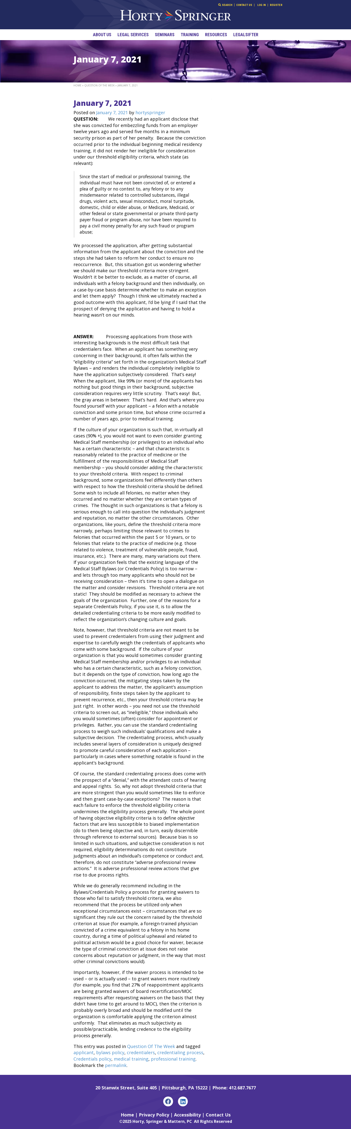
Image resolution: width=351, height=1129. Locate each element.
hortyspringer (150, 112)
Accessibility (187, 1115)
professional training (173, 1059)
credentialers (141, 1052)
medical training (131, 1059)
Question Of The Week (99, 85)
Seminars (165, 34)
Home (77, 85)
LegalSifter (245, 34)
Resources (216, 34)
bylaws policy (110, 1052)
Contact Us (244, 5)
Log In (261, 5)
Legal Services (133, 34)
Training (190, 34)
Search (225, 4)
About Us (102, 34)
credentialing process (180, 1052)
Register (276, 5)
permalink (116, 1065)
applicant (83, 1052)
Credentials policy (92, 1059)
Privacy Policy (154, 1115)
